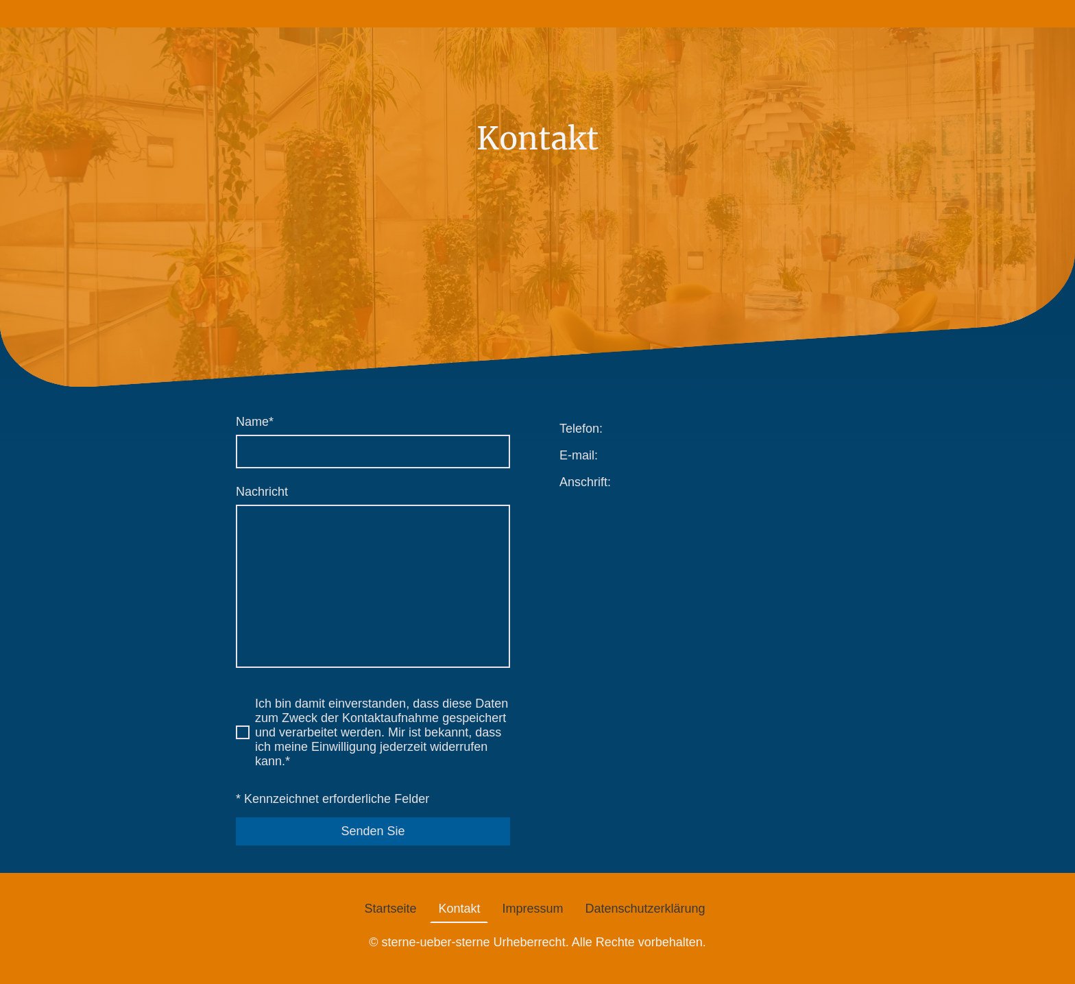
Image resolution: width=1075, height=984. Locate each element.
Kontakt (459, 908)
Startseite (390, 908)
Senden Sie (372, 831)
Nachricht (262, 492)
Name (255, 422)
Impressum (532, 908)
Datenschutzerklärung (645, 908)
